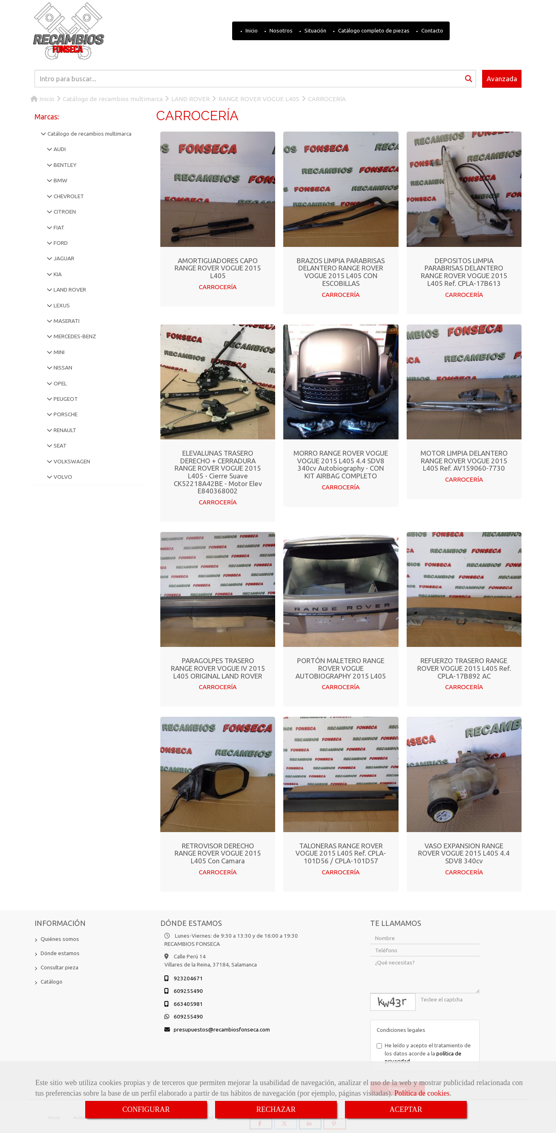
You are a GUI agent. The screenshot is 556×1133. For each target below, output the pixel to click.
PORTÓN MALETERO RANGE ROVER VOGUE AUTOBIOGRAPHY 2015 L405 (340, 667)
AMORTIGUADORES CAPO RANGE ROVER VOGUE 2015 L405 (218, 268)
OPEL (59, 383)
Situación (314, 30)
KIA (57, 274)
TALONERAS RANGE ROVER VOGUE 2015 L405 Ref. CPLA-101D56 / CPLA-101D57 (340, 852)
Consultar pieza (59, 966)
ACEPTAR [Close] (406, 1109)
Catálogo (51, 980)
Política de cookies (422, 1093)
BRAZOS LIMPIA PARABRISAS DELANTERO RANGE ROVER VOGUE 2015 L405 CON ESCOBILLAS (341, 272)
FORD (60, 243)
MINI (58, 352)
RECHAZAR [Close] (275, 1109)
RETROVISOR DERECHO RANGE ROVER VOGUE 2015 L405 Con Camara (218, 852)
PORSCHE (65, 414)
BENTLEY (64, 165)
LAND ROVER (69, 289)
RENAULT (64, 430)
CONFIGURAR (146, 1109)
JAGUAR (63, 258)
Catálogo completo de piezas (373, 30)
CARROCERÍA (218, 286)
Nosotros (280, 30)
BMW (59, 180)
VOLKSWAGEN (71, 461)
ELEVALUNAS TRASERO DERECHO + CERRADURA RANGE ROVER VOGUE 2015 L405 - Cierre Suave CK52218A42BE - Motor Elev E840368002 (218, 471)
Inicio (251, 30)
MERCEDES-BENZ (74, 336)
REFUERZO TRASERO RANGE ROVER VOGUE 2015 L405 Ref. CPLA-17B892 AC (464, 667)
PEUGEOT (65, 399)
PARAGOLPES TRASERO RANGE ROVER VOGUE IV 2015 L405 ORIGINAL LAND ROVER (218, 667)
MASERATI (66, 321)
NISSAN (62, 367)
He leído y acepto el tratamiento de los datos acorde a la (424, 1052)
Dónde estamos (60, 952)
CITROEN (64, 211)
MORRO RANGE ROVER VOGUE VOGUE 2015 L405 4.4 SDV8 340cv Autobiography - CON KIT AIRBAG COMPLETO (340, 464)
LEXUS (61, 305)
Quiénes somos (60, 938)
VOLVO (62, 477)
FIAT (58, 227)
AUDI (59, 149)
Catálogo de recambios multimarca (88, 133)
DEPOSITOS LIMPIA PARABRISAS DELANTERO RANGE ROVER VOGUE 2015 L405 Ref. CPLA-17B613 (464, 272)
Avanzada (502, 78)
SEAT (59, 445)
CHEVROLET (68, 196)
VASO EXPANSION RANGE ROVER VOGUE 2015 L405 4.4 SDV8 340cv (464, 852)
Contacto (431, 30)
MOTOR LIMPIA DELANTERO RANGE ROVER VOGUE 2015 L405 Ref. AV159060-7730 (464, 460)
